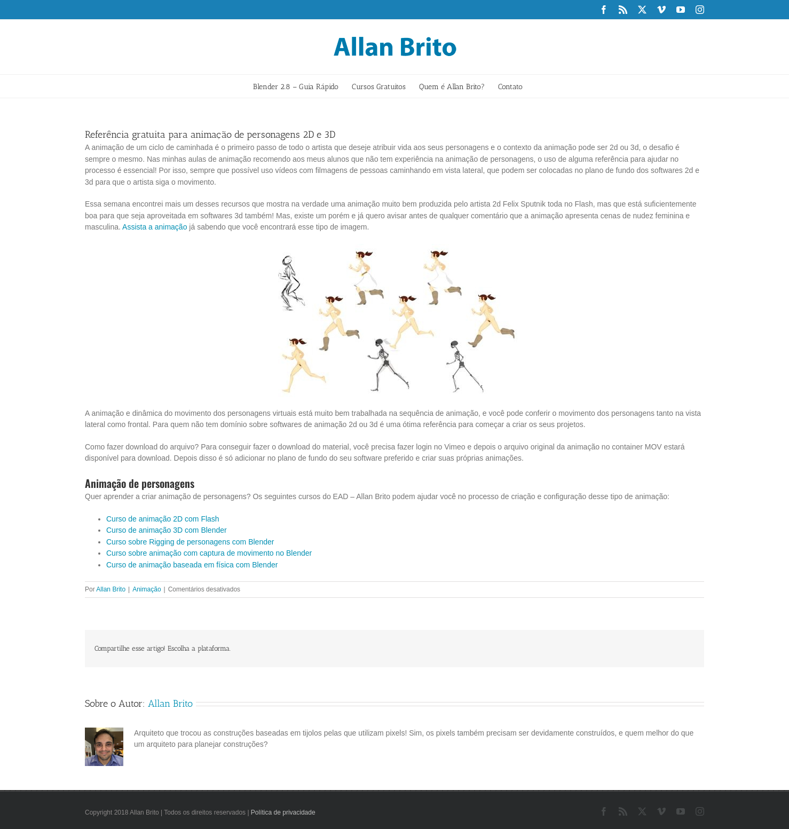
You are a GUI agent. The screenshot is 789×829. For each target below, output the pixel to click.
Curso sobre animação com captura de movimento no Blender (209, 553)
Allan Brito (110, 589)
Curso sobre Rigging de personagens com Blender (190, 542)
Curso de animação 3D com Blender (166, 530)
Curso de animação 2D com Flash (162, 519)
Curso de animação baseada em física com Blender (192, 564)
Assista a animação (154, 227)
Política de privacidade (283, 812)
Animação (146, 589)
